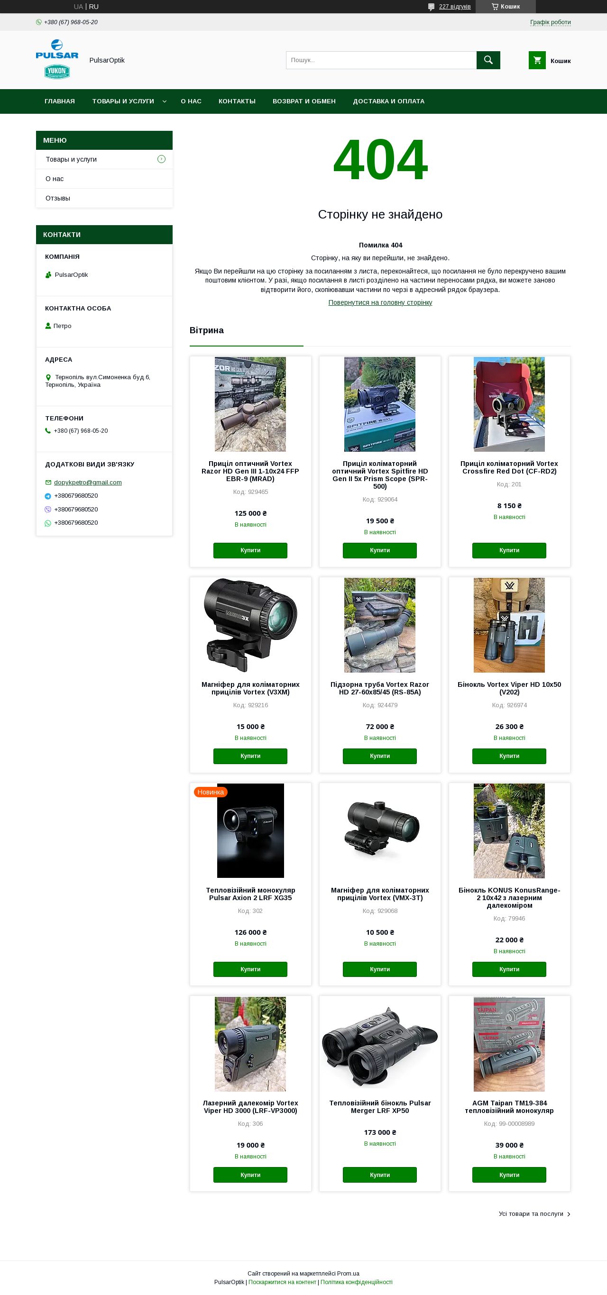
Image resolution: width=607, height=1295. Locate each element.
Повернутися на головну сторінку (380, 302)
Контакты (237, 101)
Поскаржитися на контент (282, 1282)
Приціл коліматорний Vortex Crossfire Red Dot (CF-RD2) (509, 467)
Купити (250, 550)
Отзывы (58, 198)
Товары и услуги (123, 101)
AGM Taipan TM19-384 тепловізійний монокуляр (509, 1106)
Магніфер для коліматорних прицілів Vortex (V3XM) (251, 688)
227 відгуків (455, 6)
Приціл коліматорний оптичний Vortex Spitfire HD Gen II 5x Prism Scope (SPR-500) (380, 475)
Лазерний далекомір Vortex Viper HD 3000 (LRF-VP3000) (250, 1106)
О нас (191, 101)
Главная (60, 101)
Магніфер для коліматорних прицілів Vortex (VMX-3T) (380, 894)
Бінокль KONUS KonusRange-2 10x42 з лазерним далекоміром (510, 897)
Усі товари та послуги (531, 1213)
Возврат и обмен (304, 101)
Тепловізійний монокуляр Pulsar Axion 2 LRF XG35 (250, 894)
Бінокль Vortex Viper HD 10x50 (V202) (509, 688)
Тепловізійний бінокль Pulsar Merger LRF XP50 (380, 1106)
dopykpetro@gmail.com (88, 482)
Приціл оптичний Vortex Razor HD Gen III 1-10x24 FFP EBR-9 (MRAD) (250, 471)
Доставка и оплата (388, 101)
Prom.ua (348, 1273)
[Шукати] (488, 60)
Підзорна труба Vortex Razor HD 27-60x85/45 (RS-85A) (380, 688)
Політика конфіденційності (357, 1282)
